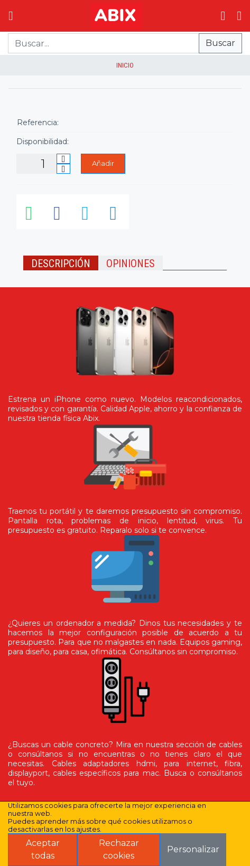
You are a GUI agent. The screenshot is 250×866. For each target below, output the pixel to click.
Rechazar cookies (119, 849)
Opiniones (130, 263)
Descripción (60, 263)
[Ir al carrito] (223, 16)
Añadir (103, 163)
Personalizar (193, 849)
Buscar (220, 43)
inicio (125, 65)
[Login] (239, 16)
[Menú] (11, 16)
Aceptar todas (43, 849)
